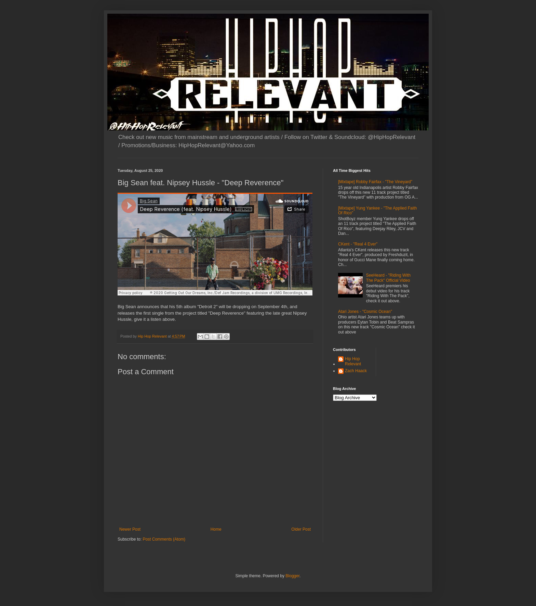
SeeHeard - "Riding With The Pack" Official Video (388, 277)
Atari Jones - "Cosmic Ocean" (365, 311)
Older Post (301, 529)
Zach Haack (356, 370)
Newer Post (129, 529)
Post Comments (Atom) (164, 539)
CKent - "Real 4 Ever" (357, 244)
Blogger (292, 575)
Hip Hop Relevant (353, 361)
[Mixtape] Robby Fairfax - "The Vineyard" (375, 181)
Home (216, 529)
